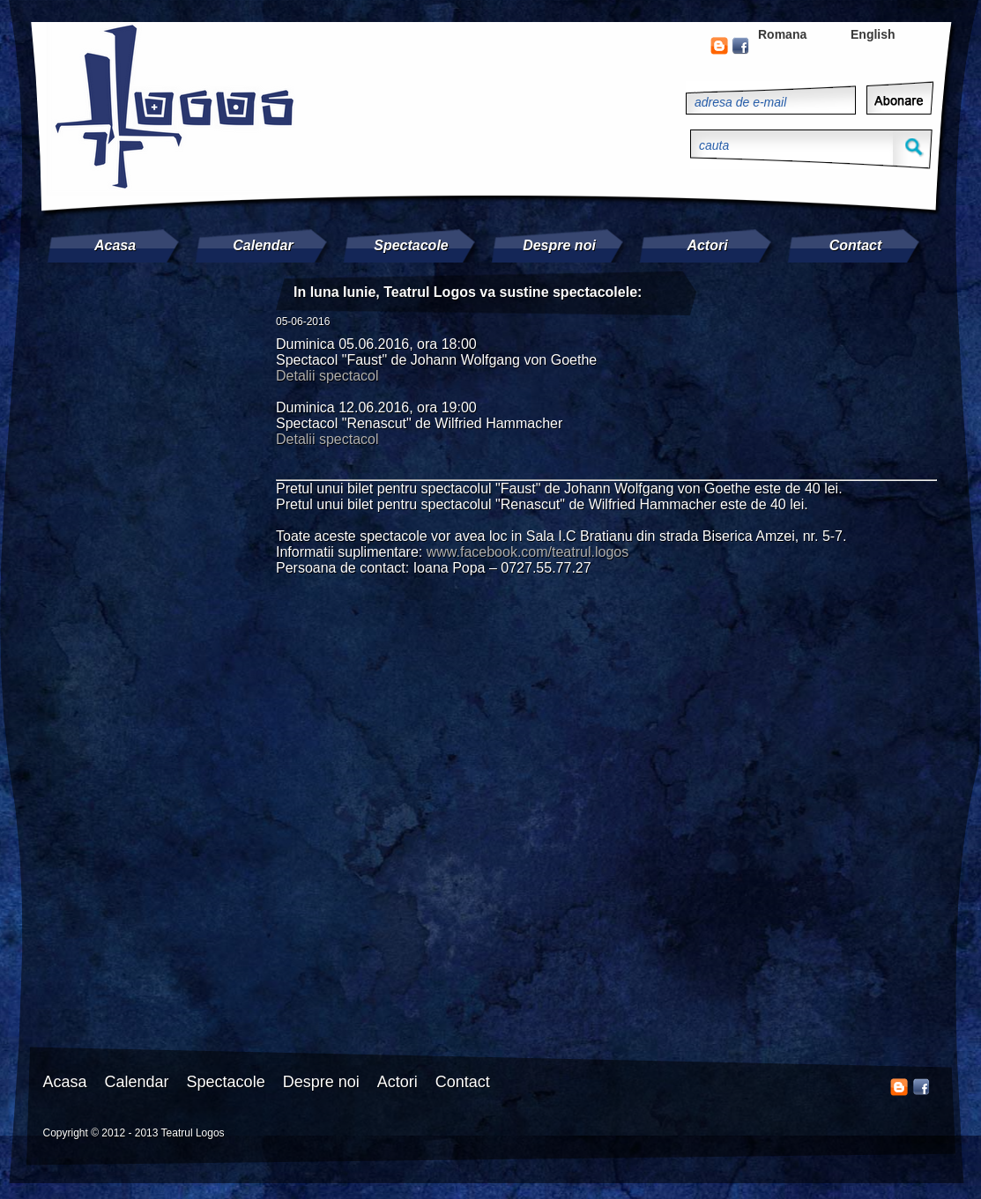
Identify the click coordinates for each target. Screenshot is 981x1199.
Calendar (263, 245)
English (873, 34)
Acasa (115, 245)
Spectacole (411, 245)
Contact (855, 245)
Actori (707, 245)
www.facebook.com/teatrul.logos (527, 551)
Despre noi (559, 245)
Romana (782, 34)
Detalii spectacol (327, 375)
